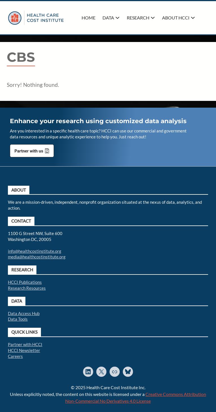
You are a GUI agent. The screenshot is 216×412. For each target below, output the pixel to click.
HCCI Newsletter (24, 350)
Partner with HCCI (25, 344)
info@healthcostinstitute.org (34, 251)
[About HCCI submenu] (193, 17)
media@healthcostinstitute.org (37, 256)
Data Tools (18, 319)
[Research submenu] (152, 17)
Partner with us (28, 151)
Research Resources (27, 288)
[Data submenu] (117, 17)
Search (205, 17)
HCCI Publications (25, 282)
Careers (15, 356)
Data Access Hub (24, 313)
